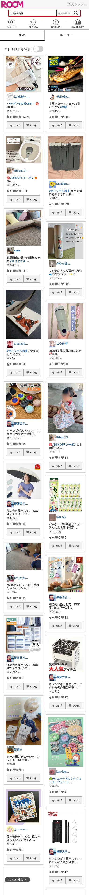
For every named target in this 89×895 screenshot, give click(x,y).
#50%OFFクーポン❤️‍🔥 (24, 178)
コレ (16, 125)
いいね (33, 125)
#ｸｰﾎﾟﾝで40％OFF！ (22, 103)
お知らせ (56, 23)
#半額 (63, 107)
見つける (33, 23)
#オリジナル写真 (17, 351)
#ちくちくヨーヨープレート (65, 780)
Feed (11, 23)
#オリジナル (18, 261)
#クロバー (58, 778)
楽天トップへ (77, 4)
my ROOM (78, 23)
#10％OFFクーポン (64, 444)
